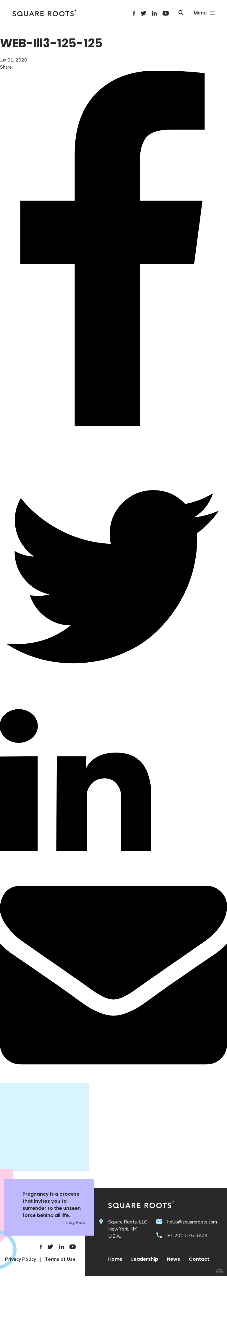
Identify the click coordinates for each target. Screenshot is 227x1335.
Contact (199, 1259)
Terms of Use (60, 1259)
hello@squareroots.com (192, 1222)
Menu (204, 13)
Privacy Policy (20, 1259)
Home (115, 1259)
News (173, 1259)
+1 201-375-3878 (187, 1235)
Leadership (144, 1259)
